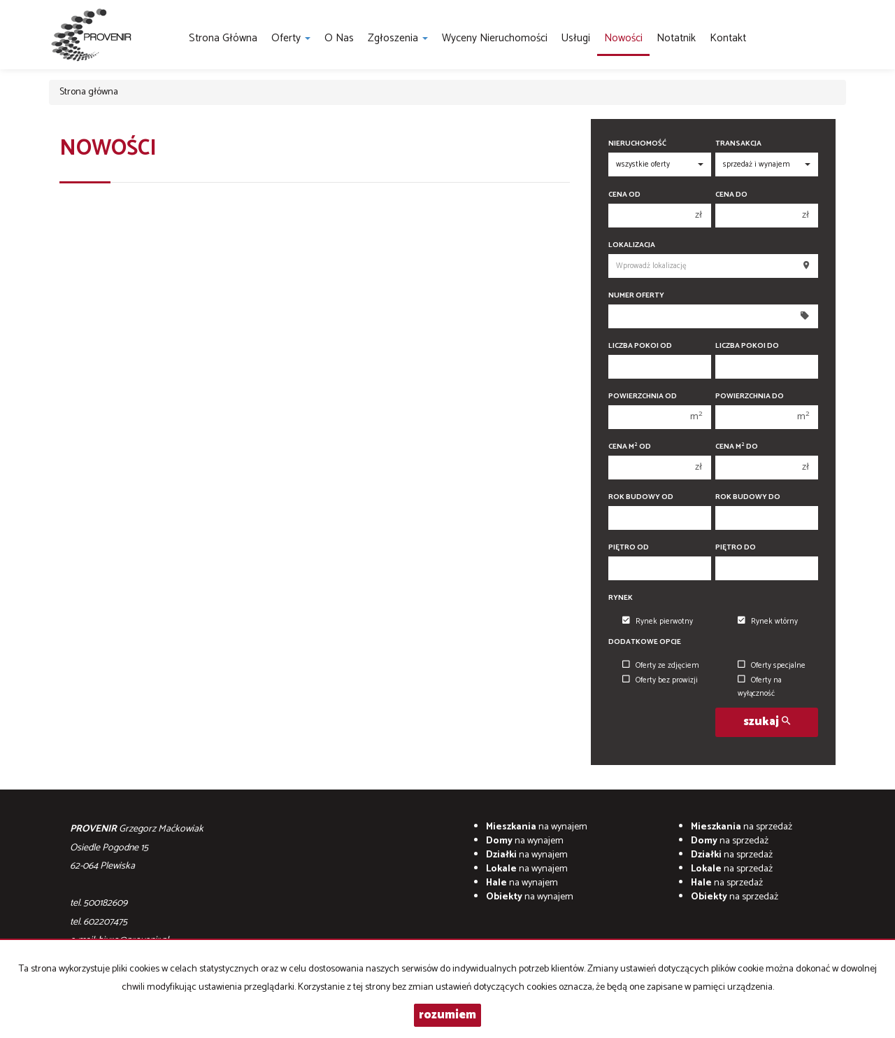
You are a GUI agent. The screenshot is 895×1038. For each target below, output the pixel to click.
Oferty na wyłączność (760, 687)
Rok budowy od (640, 497)
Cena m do (736, 447)
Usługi (575, 38)
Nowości (623, 38)
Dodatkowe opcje (644, 642)
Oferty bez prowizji (660, 680)
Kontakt (728, 38)
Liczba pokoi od (640, 346)
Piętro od (628, 547)
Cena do (731, 195)
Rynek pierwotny (657, 621)
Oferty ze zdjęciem (660, 665)
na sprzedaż (741, 827)
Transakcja (738, 144)
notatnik (676, 38)
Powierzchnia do (749, 396)
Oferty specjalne (772, 665)
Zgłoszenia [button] (398, 38)
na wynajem (536, 827)
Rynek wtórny (768, 621)
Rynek (620, 598)
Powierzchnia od (642, 396)
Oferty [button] (290, 38)
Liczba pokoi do (747, 346)
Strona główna (223, 38)
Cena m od (629, 447)
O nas (339, 38)
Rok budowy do (747, 497)
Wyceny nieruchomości (494, 38)
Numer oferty (636, 295)
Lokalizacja (631, 245)
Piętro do (735, 547)
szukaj (766, 722)
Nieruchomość (637, 144)
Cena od (624, 195)
